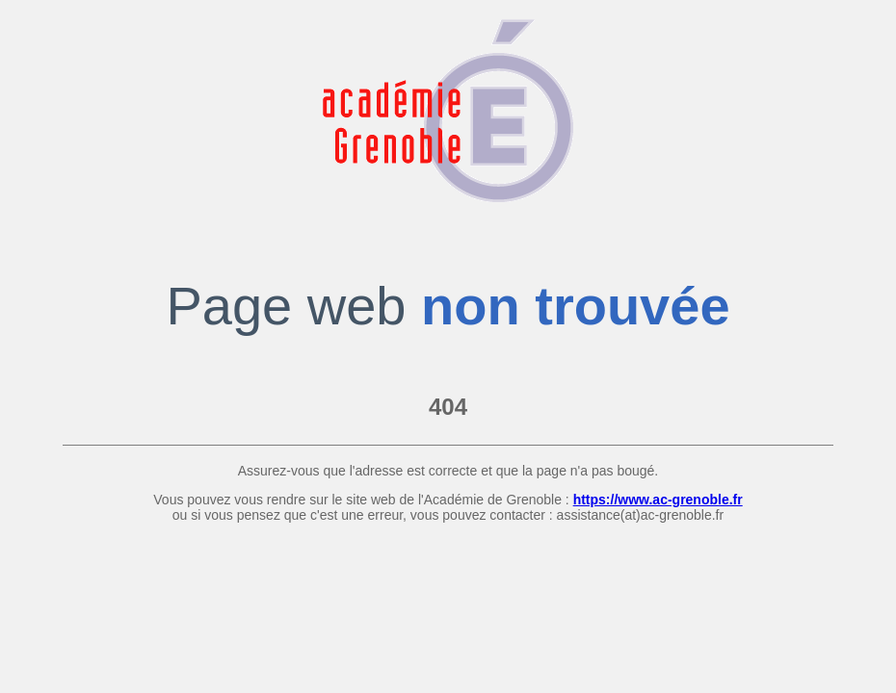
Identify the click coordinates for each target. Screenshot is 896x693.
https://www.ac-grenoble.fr (658, 499)
